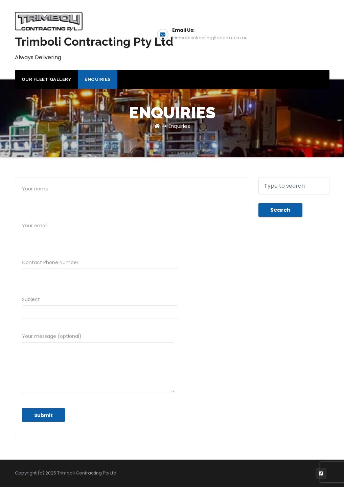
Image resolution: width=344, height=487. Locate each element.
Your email (100, 233)
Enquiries (304, 34)
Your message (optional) (98, 363)
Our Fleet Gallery (46, 79)
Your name (100, 196)
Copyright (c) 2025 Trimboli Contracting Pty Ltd (65, 473)
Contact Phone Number (100, 270)
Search (280, 210)
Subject (100, 307)
